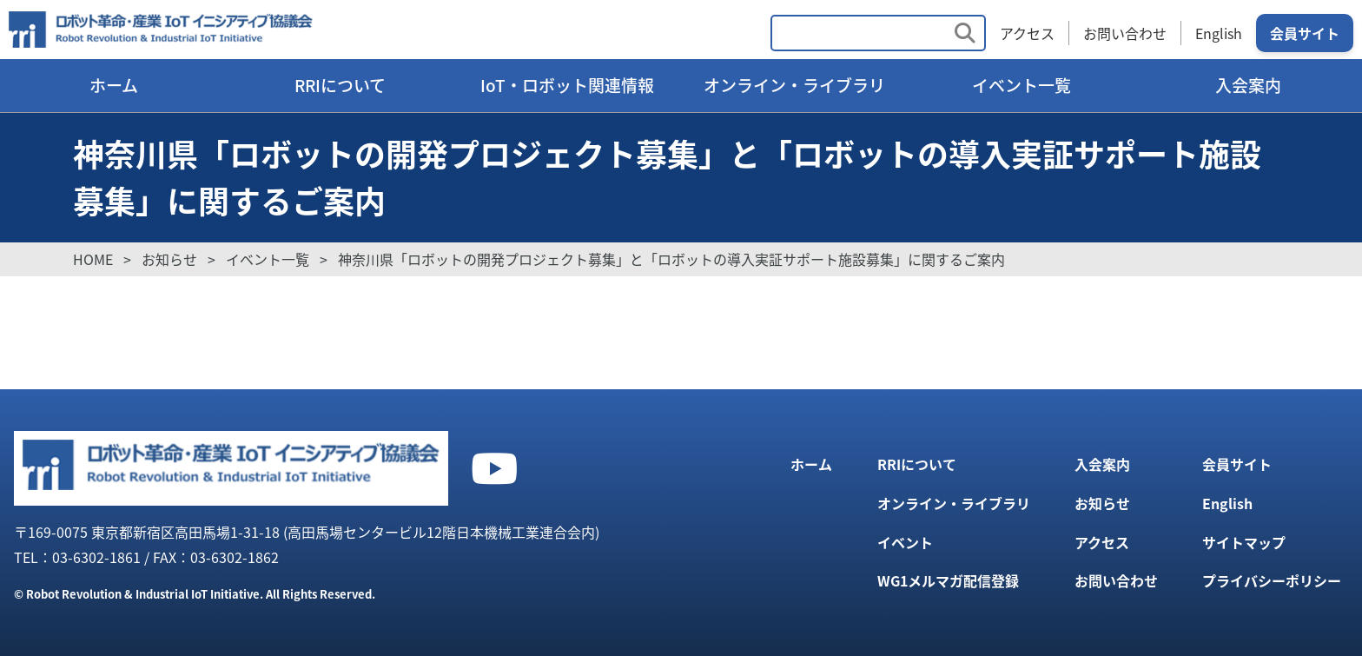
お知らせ (1102, 503)
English (1218, 33)
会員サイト (1304, 33)
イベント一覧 (1021, 85)
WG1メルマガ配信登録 (948, 580)
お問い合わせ (1125, 33)
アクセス (1027, 33)
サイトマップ (1244, 542)
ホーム (113, 85)
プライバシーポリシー (1271, 580)
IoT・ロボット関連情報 (567, 85)
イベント (905, 542)
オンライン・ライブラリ (794, 85)
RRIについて (340, 85)
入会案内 (1248, 85)
